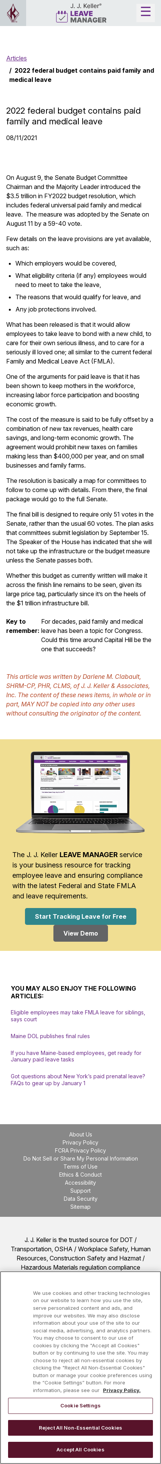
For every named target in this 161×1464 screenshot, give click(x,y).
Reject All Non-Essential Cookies (80, 1428)
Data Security (81, 1198)
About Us (80, 1134)
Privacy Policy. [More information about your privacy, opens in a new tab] (122, 1390)
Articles (16, 58)
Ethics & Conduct (80, 1174)
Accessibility (80, 1182)
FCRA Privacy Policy (80, 1150)
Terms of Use (80, 1166)
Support (80, 1190)
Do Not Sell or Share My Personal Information (80, 1158)
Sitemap (80, 1206)
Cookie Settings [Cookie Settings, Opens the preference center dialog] (80, 1405)
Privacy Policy (80, 1142)
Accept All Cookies (80, 1449)
